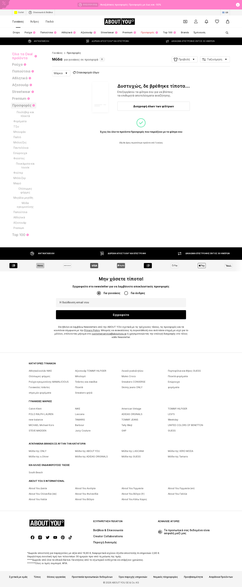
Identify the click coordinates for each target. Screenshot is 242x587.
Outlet (19, 12)
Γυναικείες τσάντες (39, 387)
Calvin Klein (35, 408)
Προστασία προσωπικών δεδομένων (92, 577)
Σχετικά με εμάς (18, 577)
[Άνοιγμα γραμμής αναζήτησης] (226, 32)
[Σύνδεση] (196, 21)
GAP (124, 430)
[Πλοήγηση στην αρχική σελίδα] (119, 21)
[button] (185, 59)
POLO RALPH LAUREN (41, 414)
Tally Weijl (127, 425)
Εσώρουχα (174, 382)
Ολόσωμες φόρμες (39, 376)
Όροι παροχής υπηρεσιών (133, 577)
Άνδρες (34, 21)
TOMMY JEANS (130, 419)
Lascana (79, 414)
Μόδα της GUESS (131, 456)
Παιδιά (50, 21)
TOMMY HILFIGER (177, 408)
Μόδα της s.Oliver (39, 456)
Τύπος (37, 577)
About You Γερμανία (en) (181, 488)
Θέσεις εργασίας (56, 577)
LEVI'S (171, 414)
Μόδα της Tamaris (178, 456)
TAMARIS (80, 419)
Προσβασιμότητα (193, 577)
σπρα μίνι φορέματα (40, 393)
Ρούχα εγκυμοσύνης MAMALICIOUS (49, 382)
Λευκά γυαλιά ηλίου (132, 371)
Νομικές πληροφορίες (165, 577)
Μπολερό (80, 376)
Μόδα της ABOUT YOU (87, 451)
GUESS (172, 430)
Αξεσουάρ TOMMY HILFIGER (90, 371)
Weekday (173, 419)
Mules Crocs (129, 376)
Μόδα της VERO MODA (180, 451)
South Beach (36, 472)
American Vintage (131, 408)
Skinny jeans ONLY (132, 387)
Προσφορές (74, 52)
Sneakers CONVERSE (133, 382)
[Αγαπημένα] (217, 21)
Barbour (79, 425)
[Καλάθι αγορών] (227, 21)
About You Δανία (38, 488)
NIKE (77, 408)
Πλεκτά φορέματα (178, 376)
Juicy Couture (83, 430)
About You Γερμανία (132, 488)
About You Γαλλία (177, 494)
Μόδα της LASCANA (133, 451)
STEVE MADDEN (37, 430)
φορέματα (173, 387)
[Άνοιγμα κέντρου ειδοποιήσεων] (206, 21)
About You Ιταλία (38, 499)
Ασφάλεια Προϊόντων (221, 577)
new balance (36, 419)
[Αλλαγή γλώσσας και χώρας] (225, 12)
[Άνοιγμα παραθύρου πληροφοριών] (238, 5)
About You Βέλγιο (84, 499)
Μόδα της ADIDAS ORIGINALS (91, 456)
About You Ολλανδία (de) (43, 494)
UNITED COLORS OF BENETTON (185, 425)
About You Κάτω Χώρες (134, 499)
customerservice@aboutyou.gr (109, 333)
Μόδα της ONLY (37, 451)
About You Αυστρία (85, 488)
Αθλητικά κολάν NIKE (40, 371)
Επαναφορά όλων (85, 72)
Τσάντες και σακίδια (86, 382)
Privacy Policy (92, 330)
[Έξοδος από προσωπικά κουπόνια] (185, 21)
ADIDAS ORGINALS (132, 414)
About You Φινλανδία (86, 494)
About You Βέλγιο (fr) (133, 494)
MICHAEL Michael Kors (41, 425)
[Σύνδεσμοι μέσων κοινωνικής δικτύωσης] (32, 537)
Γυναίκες (18, 21)
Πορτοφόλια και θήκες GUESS (184, 371)
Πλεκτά (79, 387)
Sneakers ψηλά (83, 393)
